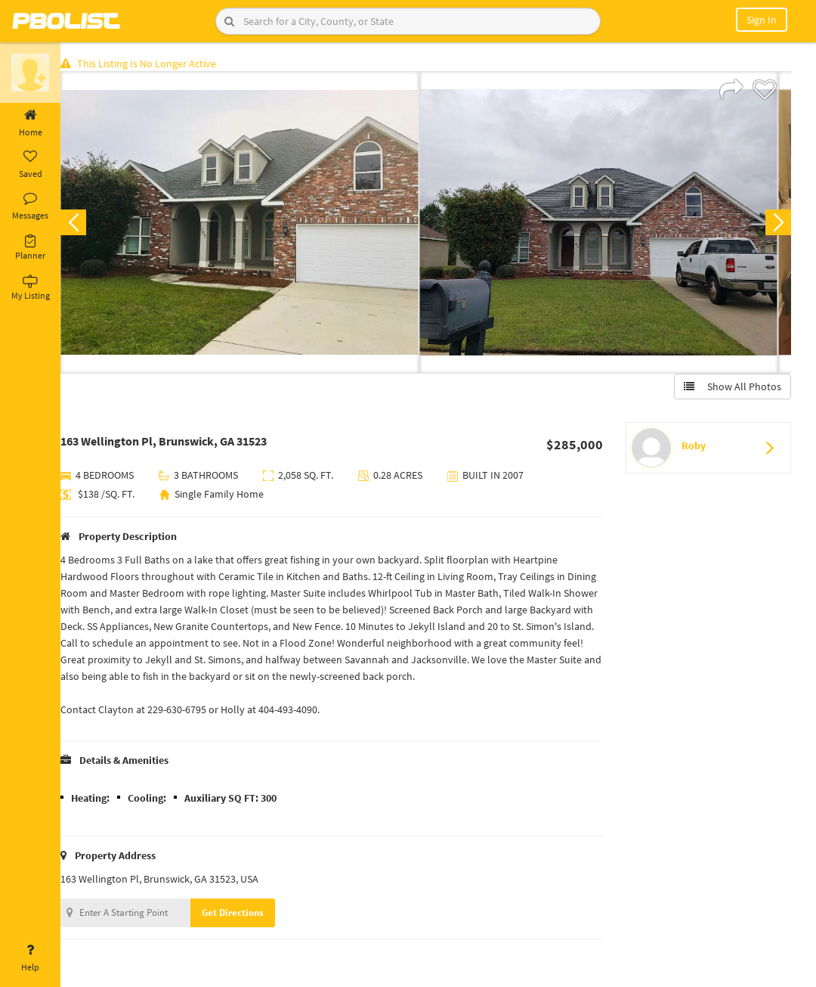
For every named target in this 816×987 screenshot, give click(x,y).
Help (30, 958)
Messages (30, 206)
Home (30, 123)
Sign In (761, 19)
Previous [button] (84, 224)
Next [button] (777, 224)
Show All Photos (731, 388)
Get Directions (244, 914)
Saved (30, 165)
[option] (251, 224)
